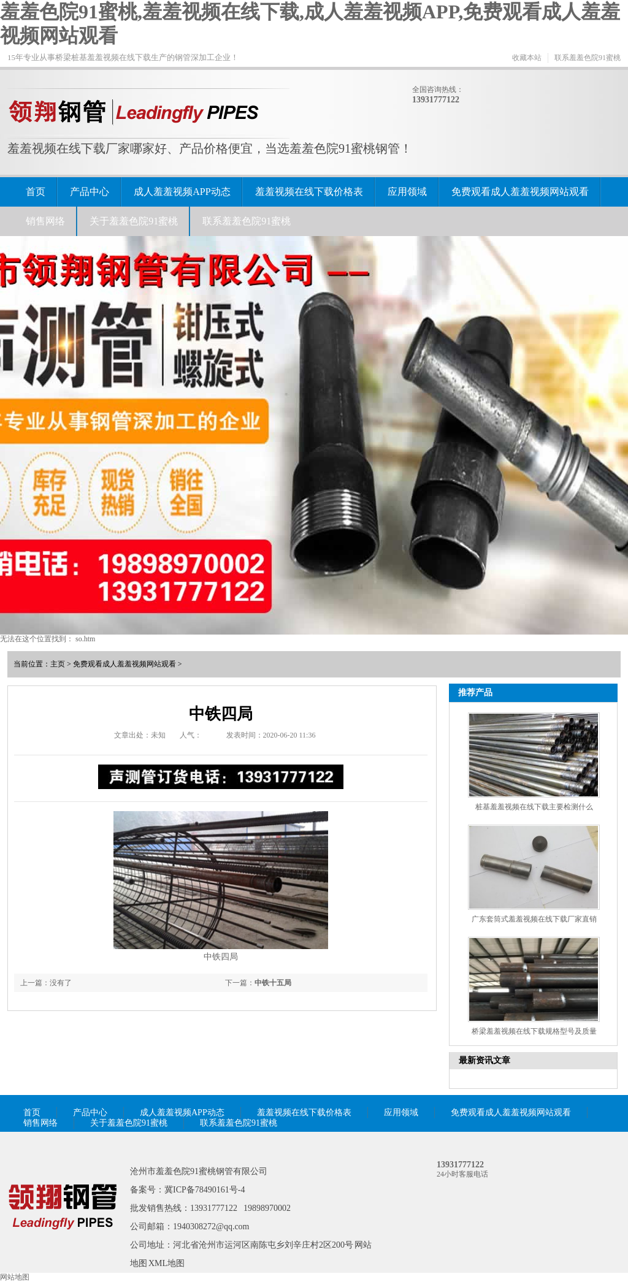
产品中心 (89, 191)
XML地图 (166, 1263)
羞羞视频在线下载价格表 (309, 191)
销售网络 (45, 221)
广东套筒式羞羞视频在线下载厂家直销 (534, 919)
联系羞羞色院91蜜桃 (587, 57)
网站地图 (14, 1277)
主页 (57, 664)
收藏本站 (527, 57)
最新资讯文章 (484, 1060)
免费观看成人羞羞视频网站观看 (520, 191)
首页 (35, 191)
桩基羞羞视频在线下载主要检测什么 (534, 807)
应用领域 (407, 191)
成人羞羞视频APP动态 (182, 191)
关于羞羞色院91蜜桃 (134, 221)
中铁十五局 (273, 983)
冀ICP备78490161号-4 (204, 1189)
